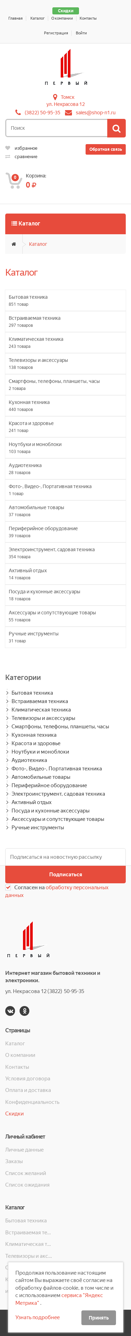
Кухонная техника (34, 735)
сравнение (21, 156)
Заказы (14, 1161)
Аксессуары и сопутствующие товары (58, 819)
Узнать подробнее (37, 1317)
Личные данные (24, 1150)
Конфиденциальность (32, 1102)
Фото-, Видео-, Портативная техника (57, 768)
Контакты (88, 18)
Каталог (37, 18)
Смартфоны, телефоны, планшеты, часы (60, 726)
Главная (15, 18)
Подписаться (65, 874)
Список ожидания (27, 1185)
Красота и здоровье (36, 743)
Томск (67, 97)
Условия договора (27, 1078)
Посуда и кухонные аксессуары (50, 811)
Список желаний (25, 1173)
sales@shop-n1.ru (96, 112)
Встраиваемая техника (40, 701)
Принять (99, 1318)
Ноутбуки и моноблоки (40, 752)
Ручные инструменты (38, 827)
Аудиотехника (29, 760)
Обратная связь (105, 149)
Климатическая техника (41, 710)
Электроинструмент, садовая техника (58, 794)
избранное (21, 148)
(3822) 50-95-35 (42, 112)
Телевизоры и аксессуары (43, 718)
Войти (81, 33)
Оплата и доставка (28, 1090)
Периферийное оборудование (49, 785)
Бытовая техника (32, 693)
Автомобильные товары (41, 777)
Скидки (65, 10)
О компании (62, 18)
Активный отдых (32, 802)
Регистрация (56, 33)
